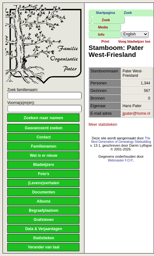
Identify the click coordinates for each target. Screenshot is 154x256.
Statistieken (43, 238)
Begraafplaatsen (43, 210)
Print (105, 41)
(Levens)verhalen (43, 183)
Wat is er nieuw (44, 155)
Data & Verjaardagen (43, 229)
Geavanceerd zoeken (43, 128)
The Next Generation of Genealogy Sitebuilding (121, 140)
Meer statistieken (103, 124)
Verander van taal (43, 247)
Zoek (128, 13)
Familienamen (43, 146)
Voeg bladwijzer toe (134, 41)
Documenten (43, 192)
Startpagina (105, 13)
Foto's (43, 174)
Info (101, 34)
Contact (44, 137)
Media (103, 27)
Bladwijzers (43, 164)
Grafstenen (43, 219)
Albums (44, 201)
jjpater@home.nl (136, 113)
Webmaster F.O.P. (120, 160)
